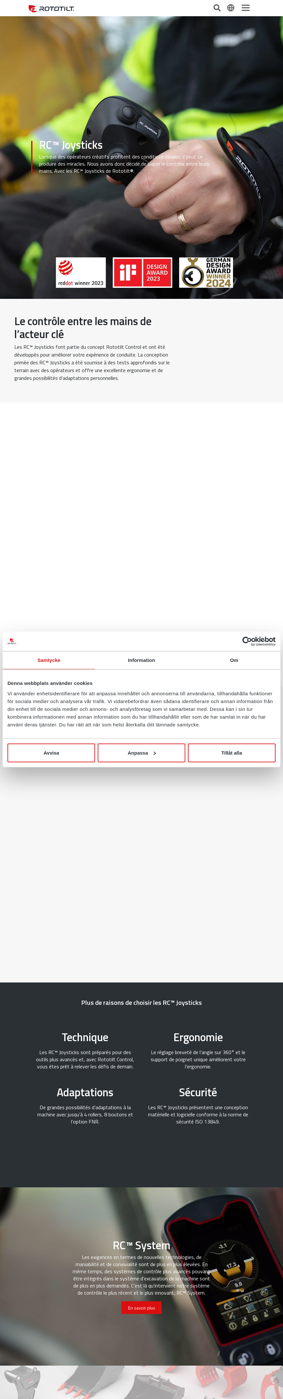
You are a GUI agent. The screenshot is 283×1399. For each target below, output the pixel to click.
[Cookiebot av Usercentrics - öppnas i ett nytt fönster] (247, 641)
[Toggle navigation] (245, 8)
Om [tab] (234, 660)
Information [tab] (141, 660)
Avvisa (51, 752)
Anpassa (142, 752)
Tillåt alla (231, 752)
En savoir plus (141, 1307)
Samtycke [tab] (48, 660)
